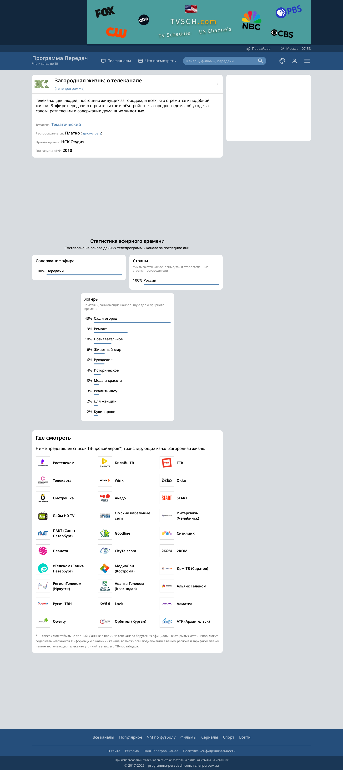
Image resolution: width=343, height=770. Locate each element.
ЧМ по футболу (161, 737)
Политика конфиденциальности (209, 751)
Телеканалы (116, 60)
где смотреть (91, 133)
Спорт (228, 737)
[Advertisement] (127, 195)
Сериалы (209, 737)
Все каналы (103, 737)
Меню (217, 84)
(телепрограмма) (70, 88)
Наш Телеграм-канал (161, 751)
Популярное (130, 737)
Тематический (66, 124)
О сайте (113, 751)
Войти (245, 737)
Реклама (132, 751)
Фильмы (188, 737)
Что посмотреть (157, 60)
